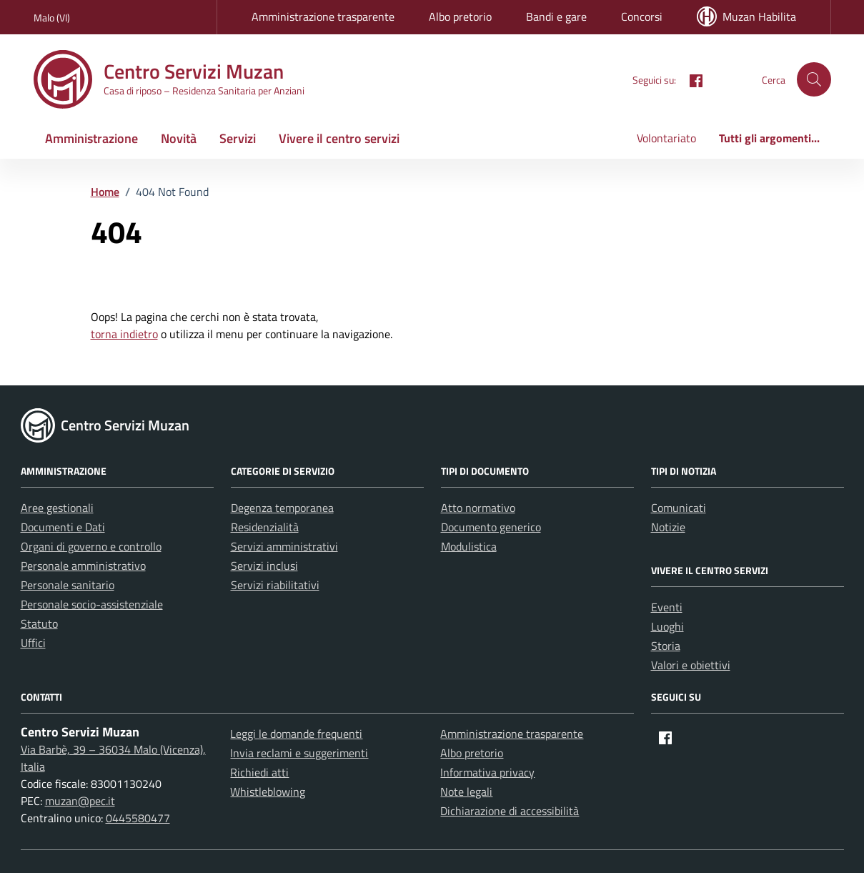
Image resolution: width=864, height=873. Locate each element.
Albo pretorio (460, 16)
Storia (665, 645)
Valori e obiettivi (690, 665)
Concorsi (641, 16)
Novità (179, 138)
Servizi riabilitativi (275, 584)
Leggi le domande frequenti (296, 733)
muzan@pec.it (80, 800)
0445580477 (138, 818)
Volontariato (666, 138)
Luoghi (667, 626)
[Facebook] (690, 79)
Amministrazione (91, 138)
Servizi (237, 138)
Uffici (33, 642)
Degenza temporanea (282, 507)
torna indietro (124, 333)
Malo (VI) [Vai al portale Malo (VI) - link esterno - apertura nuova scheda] (52, 17)
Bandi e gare (556, 16)
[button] (814, 79)
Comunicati (678, 507)
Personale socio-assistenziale (92, 604)
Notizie (668, 527)
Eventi (666, 607)
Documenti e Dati (63, 527)
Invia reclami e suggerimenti (299, 752)
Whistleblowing (267, 791)
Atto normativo (478, 507)
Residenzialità (265, 527)
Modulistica (469, 546)
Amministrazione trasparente (323, 16)
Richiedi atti (259, 772)
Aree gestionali (57, 507)
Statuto (39, 623)
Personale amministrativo (83, 565)
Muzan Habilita (746, 16)
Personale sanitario (67, 584)
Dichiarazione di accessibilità (509, 810)
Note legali (466, 791)
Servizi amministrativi (284, 546)
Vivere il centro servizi (339, 138)
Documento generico (491, 527)
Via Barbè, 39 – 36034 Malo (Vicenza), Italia (113, 758)
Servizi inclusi (264, 565)
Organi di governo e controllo (91, 546)
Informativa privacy (487, 772)
